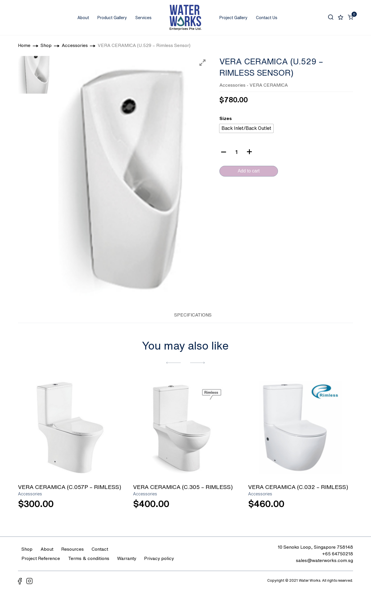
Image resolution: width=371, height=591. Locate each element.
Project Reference (40, 558)
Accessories (232, 85)
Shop (26, 549)
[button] (173, 362)
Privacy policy (159, 558)
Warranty (126, 558)
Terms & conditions (88, 558)
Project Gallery (233, 18)
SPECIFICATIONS (193, 314)
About (83, 18)
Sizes (225, 118)
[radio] (246, 128)
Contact (100, 549)
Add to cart (248, 170)
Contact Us (266, 18)
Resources (72, 549)
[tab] (159, 314)
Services (143, 18)
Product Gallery (112, 18)
